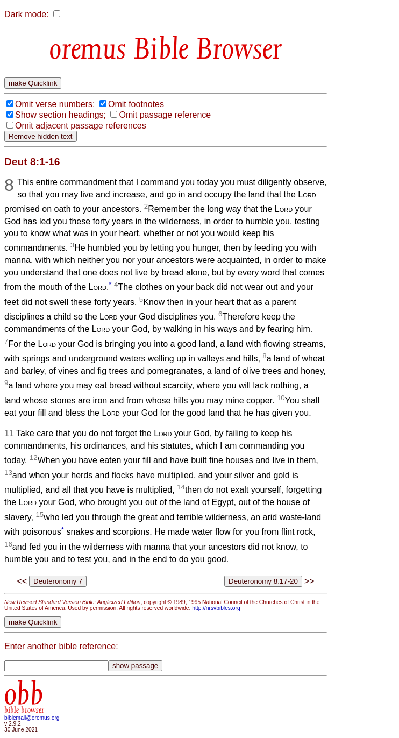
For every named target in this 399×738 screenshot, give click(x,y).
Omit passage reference (165, 114)
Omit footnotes (136, 104)
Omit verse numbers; (55, 104)
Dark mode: (26, 14)
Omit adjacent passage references (80, 125)
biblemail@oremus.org (32, 718)
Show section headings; (60, 114)
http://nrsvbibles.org (216, 608)
